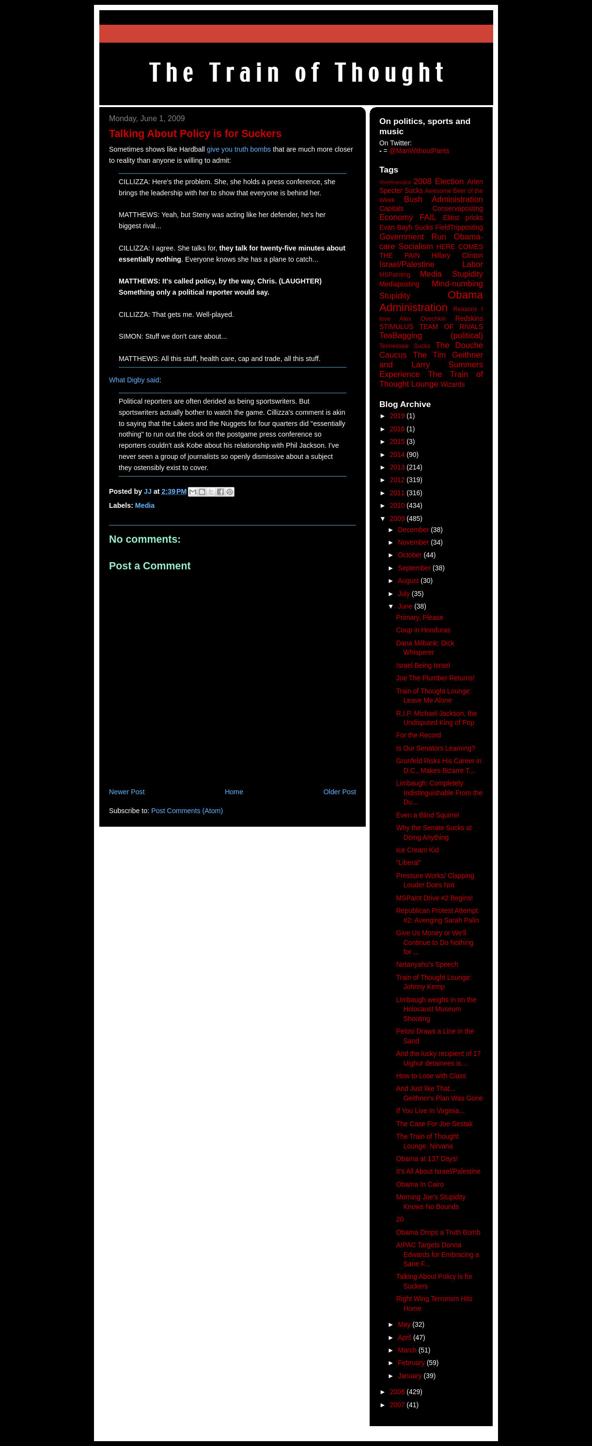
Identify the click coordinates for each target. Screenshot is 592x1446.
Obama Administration (431, 301)
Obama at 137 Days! (427, 1159)
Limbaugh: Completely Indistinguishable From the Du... (439, 792)
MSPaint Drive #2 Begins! (434, 898)
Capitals (391, 208)
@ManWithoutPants (419, 151)
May (405, 1324)
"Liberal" (408, 862)
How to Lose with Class (431, 1076)
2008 (398, 1392)
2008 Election (439, 181)
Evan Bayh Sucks (406, 227)
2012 (398, 480)
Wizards (452, 384)
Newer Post (127, 792)
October (410, 555)
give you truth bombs (239, 149)
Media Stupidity (451, 274)
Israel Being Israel (423, 665)
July (405, 593)
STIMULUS (396, 326)
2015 (398, 441)
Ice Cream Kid (417, 850)
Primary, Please (419, 617)
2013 (398, 467)
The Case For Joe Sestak (434, 1124)
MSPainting (394, 274)
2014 (398, 454)
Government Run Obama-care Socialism (431, 241)
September (415, 568)
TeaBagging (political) (431, 335)
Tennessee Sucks (404, 346)
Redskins (469, 318)
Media (145, 505)
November (414, 542)
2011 (398, 493)
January (410, 1376)
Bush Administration (443, 199)
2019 (398, 416)
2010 (398, 505)
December (414, 530)
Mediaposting (399, 284)
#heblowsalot (395, 182)
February (412, 1363)
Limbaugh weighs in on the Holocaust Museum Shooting (436, 1009)
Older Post (340, 792)
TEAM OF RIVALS (451, 326)
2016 (398, 429)
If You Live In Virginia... (430, 1111)
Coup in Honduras (423, 630)
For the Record (418, 735)
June (406, 606)
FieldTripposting (459, 227)
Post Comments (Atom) (187, 811)
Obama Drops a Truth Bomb (438, 1232)
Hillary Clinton (457, 255)
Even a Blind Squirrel (427, 815)
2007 (398, 1405)
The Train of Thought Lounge (431, 379)
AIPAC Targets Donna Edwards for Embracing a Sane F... (437, 1254)
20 (400, 1219)
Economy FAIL (407, 217)
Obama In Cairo (420, 1184)
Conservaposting (458, 208)
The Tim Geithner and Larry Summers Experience (431, 364)
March (408, 1350)
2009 (398, 518)
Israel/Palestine (407, 264)
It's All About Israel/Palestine (438, 1171)
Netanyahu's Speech (427, 964)
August (409, 580)
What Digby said (134, 380)
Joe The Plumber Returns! (435, 678)
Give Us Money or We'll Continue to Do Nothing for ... (435, 942)
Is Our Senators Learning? (435, 748)
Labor (472, 264)
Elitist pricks (463, 217)
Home (234, 792)
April (405, 1337)
